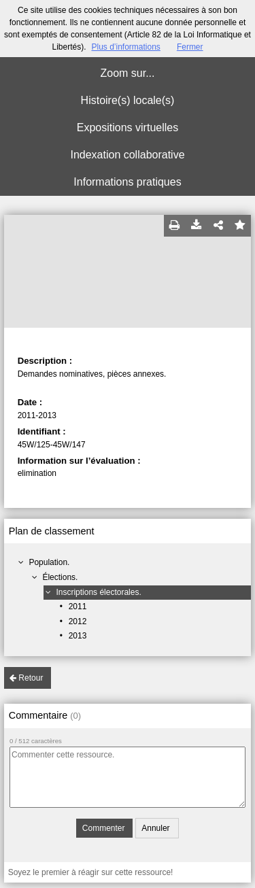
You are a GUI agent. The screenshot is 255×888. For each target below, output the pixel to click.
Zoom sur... (127, 73)
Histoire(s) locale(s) (128, 100)
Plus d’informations (125, 47)
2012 (78, 621)
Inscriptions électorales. (98, 592)
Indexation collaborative (127, 154)
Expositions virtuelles (127, 127)
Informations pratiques (127, 182)
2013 (78, 636)
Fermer (190, 47)
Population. (49, 562)
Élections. (60, 577)
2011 (78, 606)
